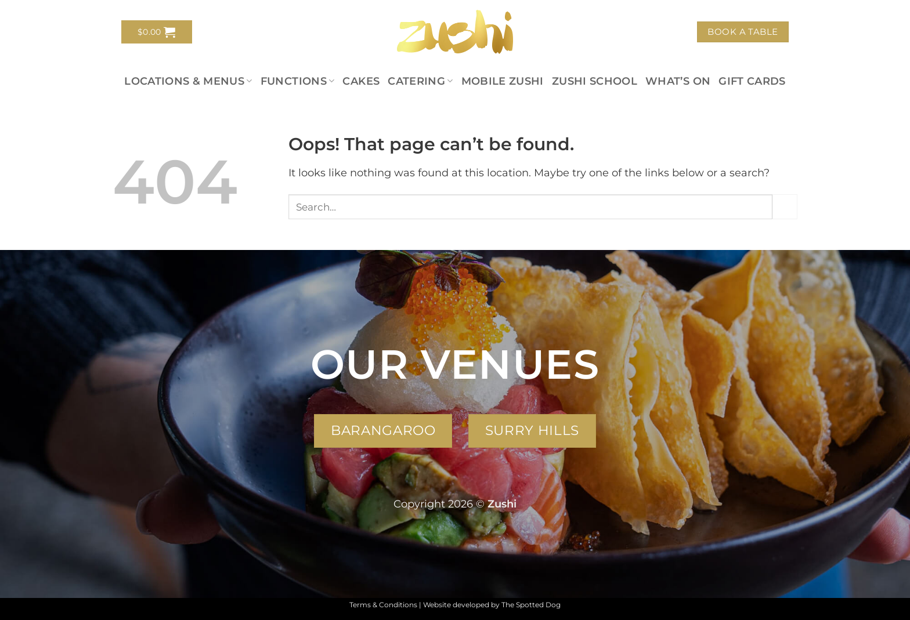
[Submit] (784, 206)
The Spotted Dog (531, 604)
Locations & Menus (188, 81)
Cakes (361, 81)
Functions (298, 81)
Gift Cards (752, 81)
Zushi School (594, 81)
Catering (420, 81)
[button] (156, 31)
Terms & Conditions (383, 604)
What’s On (677, 81)
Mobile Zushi (502, 81)
